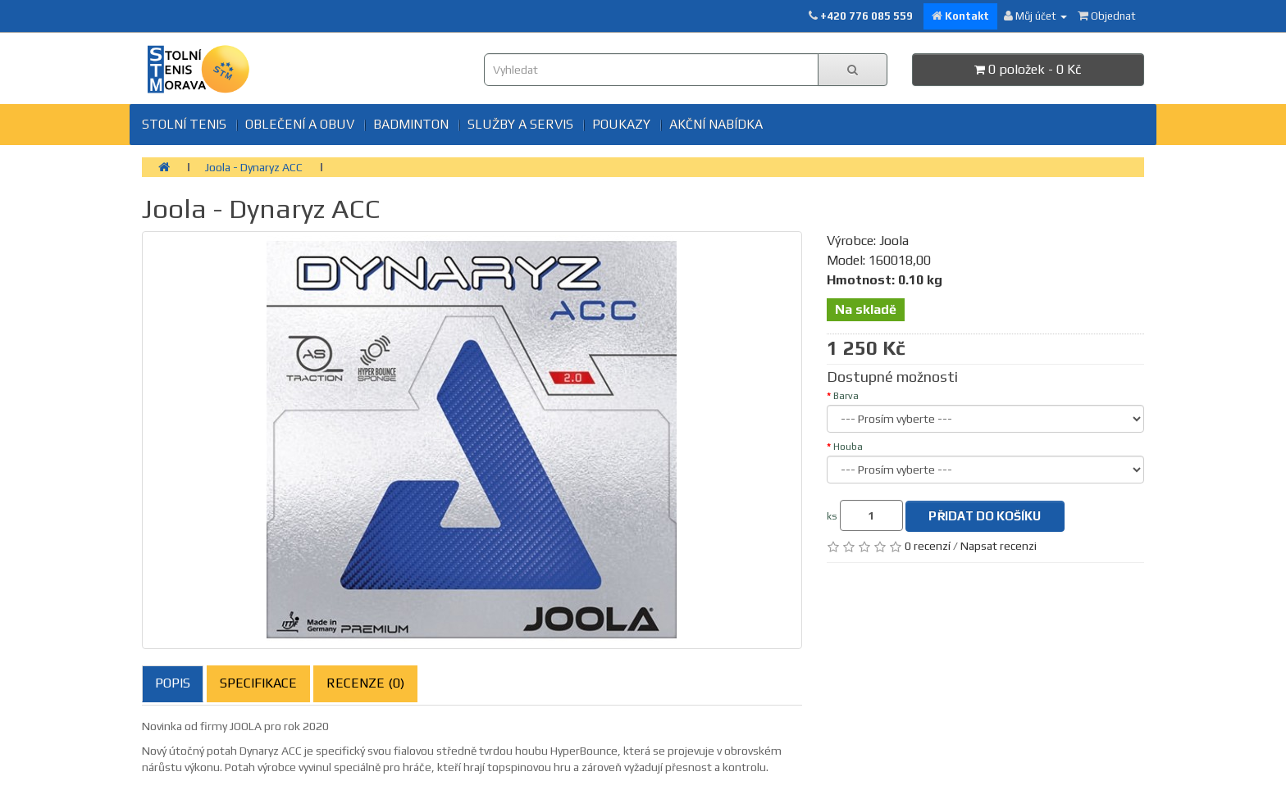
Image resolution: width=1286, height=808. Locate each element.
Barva (846, 396)
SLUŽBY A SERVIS (520, 124)
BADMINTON (411, 124)
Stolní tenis (184, 124)
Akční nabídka (716, 124)
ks (832, 516)
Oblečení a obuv (299, 124)
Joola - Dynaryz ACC (254, 167)
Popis (172, 683)
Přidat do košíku (984, 516)
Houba (848, 446)
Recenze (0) (365, 683)
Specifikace (258, 683)
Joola (894, 240)
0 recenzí (928, 545)
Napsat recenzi (998, 545)
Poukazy (621, 124)
